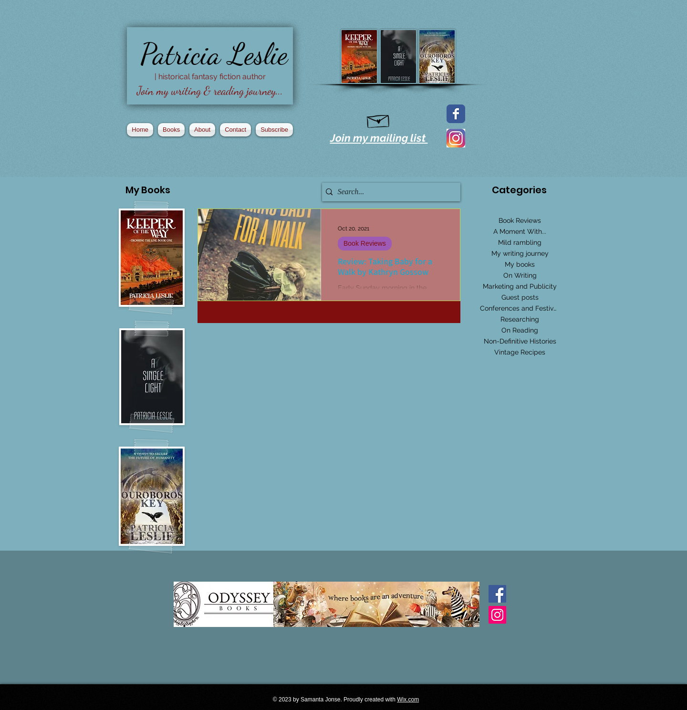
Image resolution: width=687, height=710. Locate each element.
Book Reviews (365, 243)
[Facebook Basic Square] (497, 594)
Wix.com (408, 699)
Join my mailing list (379, 138)
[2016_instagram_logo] (456, 138)
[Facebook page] (456, 113)
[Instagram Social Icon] (497, 615)
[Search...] (388, 192)
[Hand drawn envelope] (378, 119)
